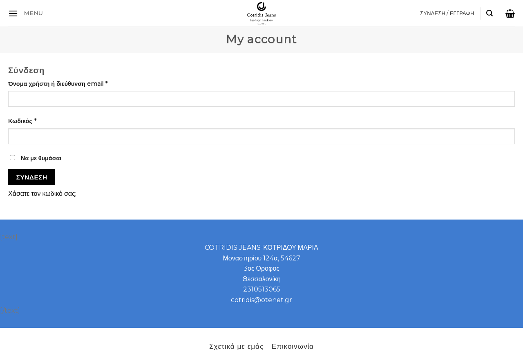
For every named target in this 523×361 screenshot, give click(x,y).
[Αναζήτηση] (489, 13)
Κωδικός (22, 121)
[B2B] (13, 13)
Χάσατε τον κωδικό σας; (42, 193)
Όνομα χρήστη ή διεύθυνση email (57, 83)
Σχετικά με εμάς (236, 346)
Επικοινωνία (293, 346)
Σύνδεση (31, 177)
